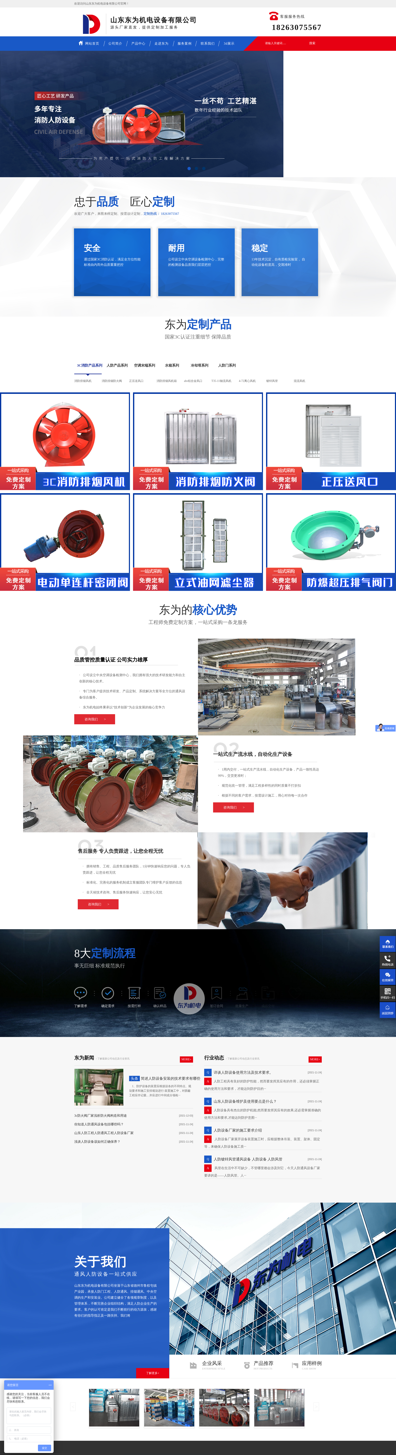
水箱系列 (172, 365)
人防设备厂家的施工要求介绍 (238, 1130)
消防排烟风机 (83, 380)
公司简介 (115, 43)
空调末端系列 (144, 365)
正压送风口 (136, 380)
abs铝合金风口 (193, 380)
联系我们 (208, 43)
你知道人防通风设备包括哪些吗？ (99, 1124)
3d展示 (229, 43)
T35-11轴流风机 (221, 380)
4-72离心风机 (247, 380)
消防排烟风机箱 (167, 380)
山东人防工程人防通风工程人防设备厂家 (104, 1133)
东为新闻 (84, 1058)
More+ (186, 1059)
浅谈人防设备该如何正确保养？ (97, 1141)
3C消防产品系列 (90, 365)
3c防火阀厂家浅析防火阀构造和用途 (100, 1115)
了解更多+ (152, 1373)
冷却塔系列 (199, 365)
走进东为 (161, 43)
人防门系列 (227, 365)
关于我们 (100, 1262)
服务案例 (185, 43)
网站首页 (89, 43)
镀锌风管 (272, 380)
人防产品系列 (117, 365)
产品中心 (138, 43)
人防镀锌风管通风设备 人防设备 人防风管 (248, 1159)
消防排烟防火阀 (112, 380)
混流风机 (299, 380)
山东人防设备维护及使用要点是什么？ (245, 1101)
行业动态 (214, 1058)
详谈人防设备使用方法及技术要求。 (243, 1072)
